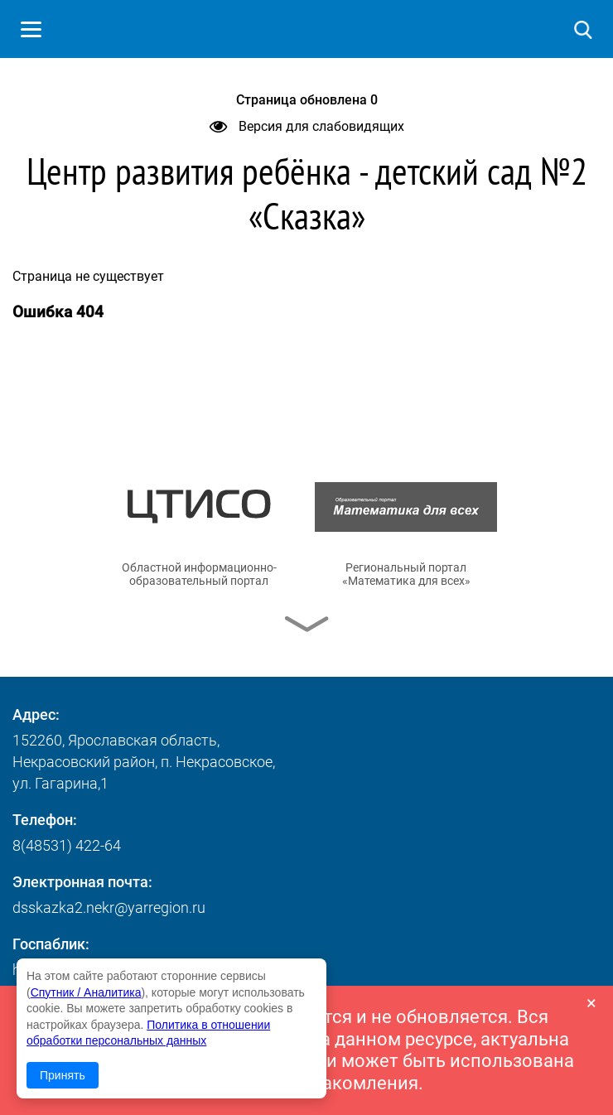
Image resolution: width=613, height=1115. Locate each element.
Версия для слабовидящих (307, 126)
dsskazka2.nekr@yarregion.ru (108, 907)
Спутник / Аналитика (86, 992)
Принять (62, 1075)
